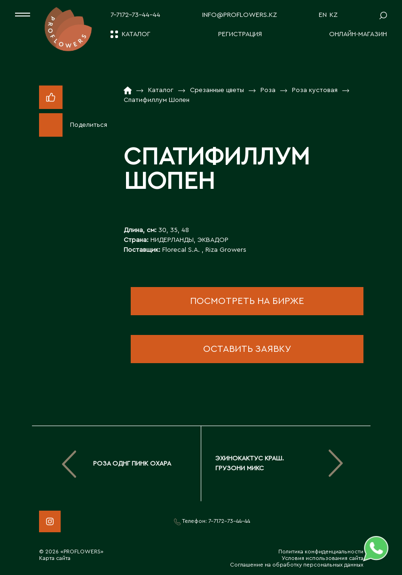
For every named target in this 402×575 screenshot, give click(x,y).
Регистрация (240, 34)
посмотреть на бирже (247, 301)
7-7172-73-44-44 (135, 15)
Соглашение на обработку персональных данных (296, 564)
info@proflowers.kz (239, 15)
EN (323, 15)
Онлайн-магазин (358, 34)
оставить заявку (247, 349)
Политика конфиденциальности (320, 551)
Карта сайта (55, 558)
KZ (334, 15)
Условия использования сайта (322, 558)
